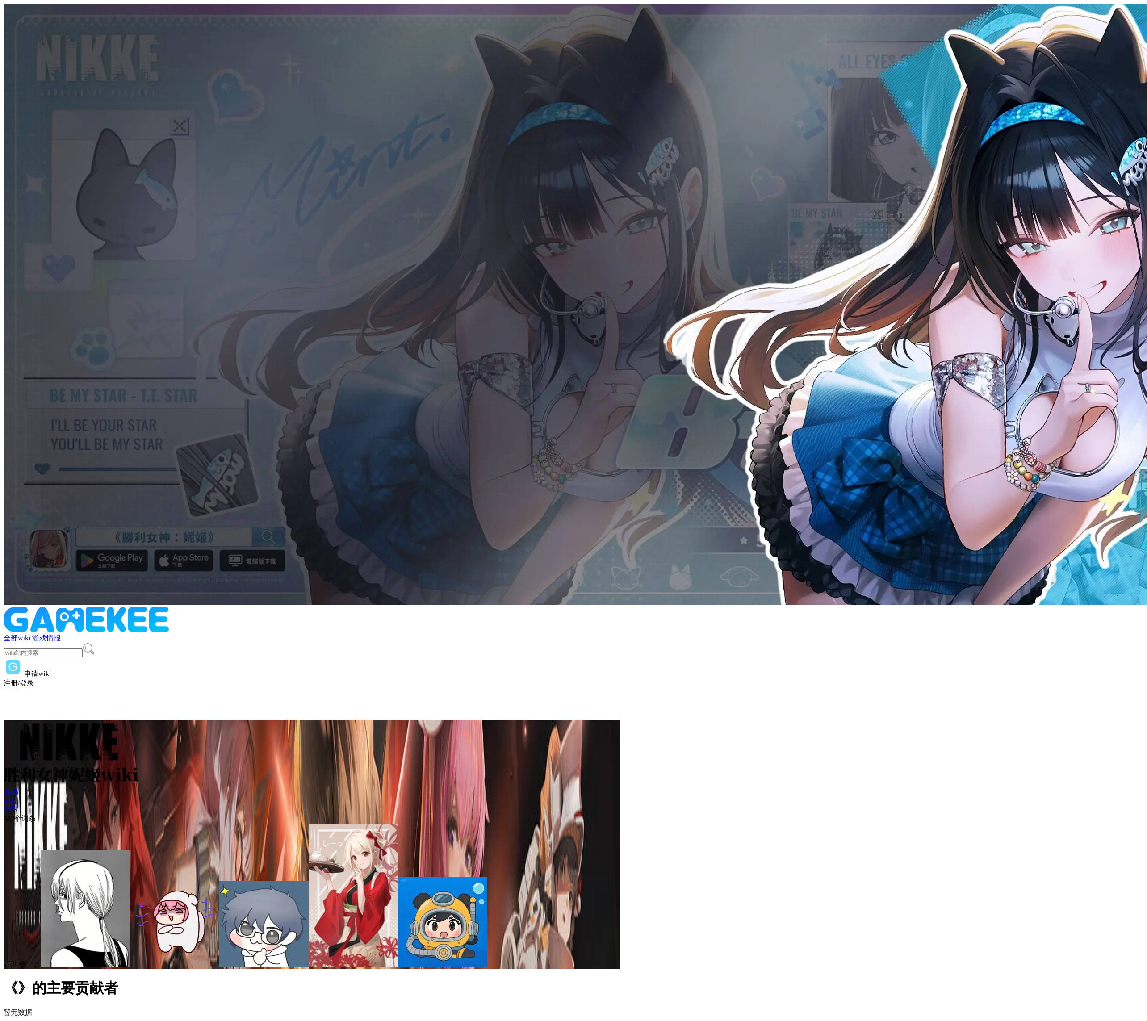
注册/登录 (19, 683)
